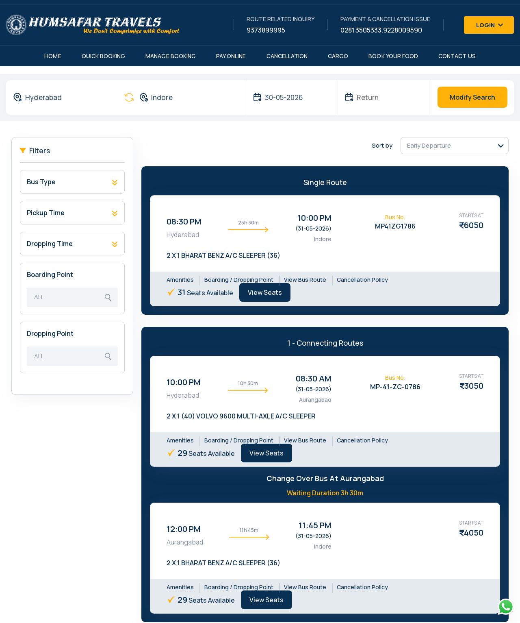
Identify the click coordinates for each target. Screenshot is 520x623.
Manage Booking (170, 56)
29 (182, 452)
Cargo (338, 56)
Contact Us (457, 56)
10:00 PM (314, 217)
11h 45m (249, 530)
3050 (473, 385)
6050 (473, 225)
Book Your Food (393, 56)
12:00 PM (184, 528)
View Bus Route (305, 279)
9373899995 (266, 30)
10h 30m (248, 383)
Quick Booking (104, 56)
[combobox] (61, 97)
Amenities (180, 279)
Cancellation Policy (362, 279)
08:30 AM (314, 378)
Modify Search (472, 97)
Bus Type (41, 181)
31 (182, 292)
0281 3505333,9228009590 (381, 30)
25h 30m (248, 222)
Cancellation (287, 56)
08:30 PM (184, 221)
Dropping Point (50, 333)
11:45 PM (315, 525)
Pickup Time (46, 212)
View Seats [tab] (265, 292)
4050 (473, 532)
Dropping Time (50, 243)
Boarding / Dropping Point (238, 279)
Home (52, 56)
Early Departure (429, 145)
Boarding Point (50, 274)
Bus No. (395, 217)
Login (490, 25)
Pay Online (231, 56)
